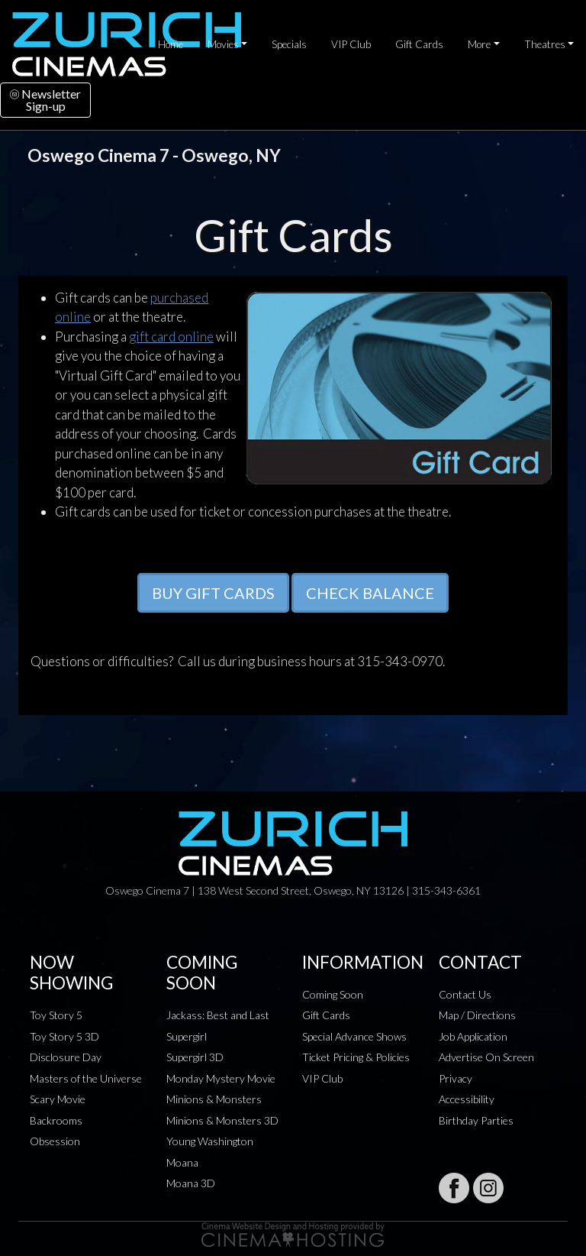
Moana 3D (190, 1183)
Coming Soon (332, 994)
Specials (289, 44)
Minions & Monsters (214, 1099)
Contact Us (465, 994)
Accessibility (466, 1099)
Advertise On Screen (486, 1056)
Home (170, 44)
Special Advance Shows (354, 1036)
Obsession (55, 1141)
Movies (223, 44)
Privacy (455, 1078)
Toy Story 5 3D (64, 1036)
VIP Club (351, 44)
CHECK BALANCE (370, 593)
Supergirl (186, 1036)
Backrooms (56, 1120)
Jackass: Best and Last (217, 1014)
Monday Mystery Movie (220, 1078)
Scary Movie (57, 1099)
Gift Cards (419, 44)
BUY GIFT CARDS (213, 593)
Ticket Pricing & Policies (356, 1056)
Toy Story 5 (56, 1014)
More (479, 44)
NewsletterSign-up (45, 99)
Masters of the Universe (86, 1078)
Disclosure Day (65, 1056)
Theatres (544, 44)
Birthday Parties (476, 1120)
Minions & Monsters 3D (222, 1120)
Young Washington (209, 1141)
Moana (182, 1162)
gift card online (171, 337)
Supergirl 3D (195, 1056)
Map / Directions (477, 1014)
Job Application (473, 1036)
